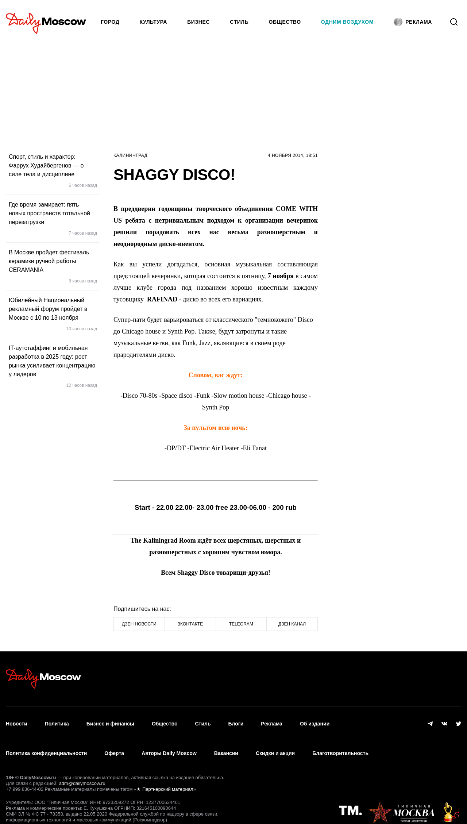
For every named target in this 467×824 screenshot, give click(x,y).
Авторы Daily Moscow (169, 741)
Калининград (130, 155)
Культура (153, 22)
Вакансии (226, 741)
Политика (57, 720)
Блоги (236, 720)
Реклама (271, 720)
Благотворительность (340, 741)
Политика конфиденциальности (46, 741)
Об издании (314, 720)
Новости (16, 720)
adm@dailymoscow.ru (82, 767)
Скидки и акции (275, 741)
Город (110, 22)
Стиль (239, 22)
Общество (285, 22)
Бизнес (198, 22)
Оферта (114, 741)
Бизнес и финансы (110, 720)
